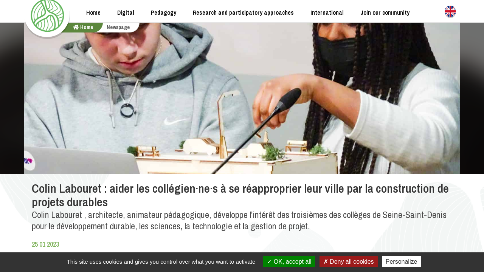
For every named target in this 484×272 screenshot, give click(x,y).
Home (93, 12)
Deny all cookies (348, 261)
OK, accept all (289, 261)
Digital (125, 12)
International (327, 12)
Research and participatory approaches (243, 12)
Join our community (385, 12)
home (83, 27)
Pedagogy (163, 12)
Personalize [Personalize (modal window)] (401, 261)
